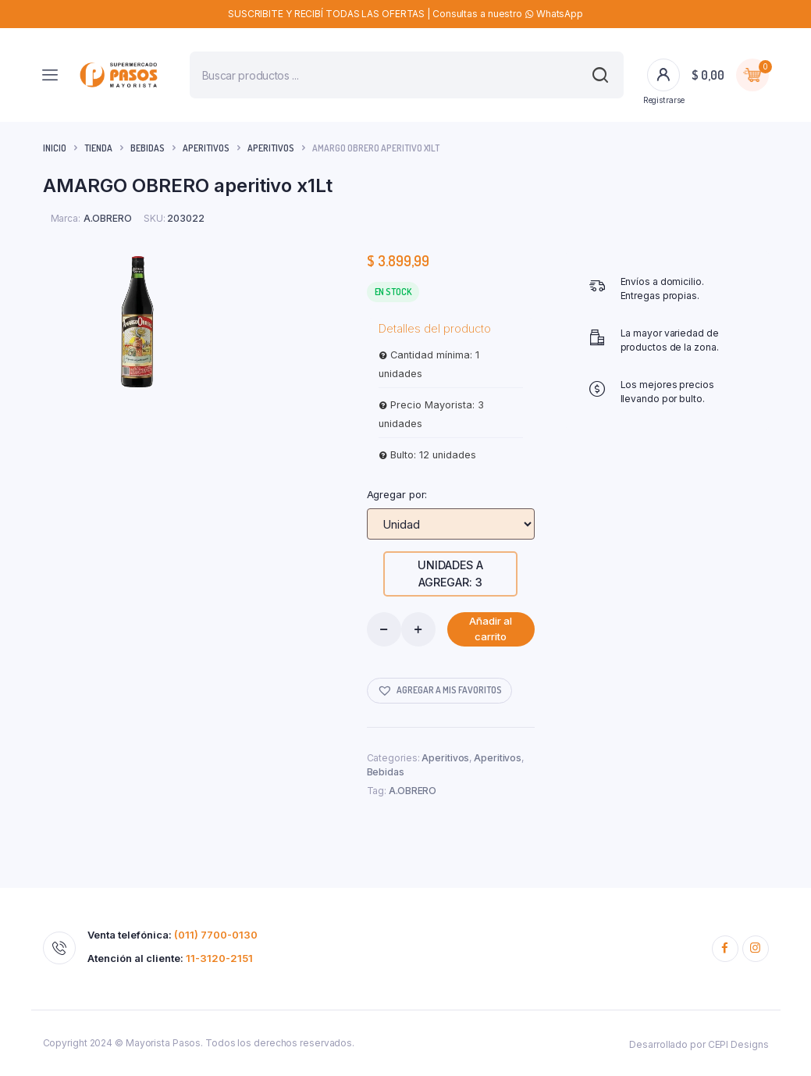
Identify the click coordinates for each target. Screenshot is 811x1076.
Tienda (98, 148)
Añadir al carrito (490, 629)
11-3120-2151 (219, 958)
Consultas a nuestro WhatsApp (507, 14)
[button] (439, 691)
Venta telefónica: (172, 935)
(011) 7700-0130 (216, 934)
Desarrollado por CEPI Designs (698, 1044)
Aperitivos (206, 148)
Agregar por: (397, 494)
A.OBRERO (412, 790)
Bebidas (147, 148)
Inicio (54, 148)
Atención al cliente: (170, 958)
